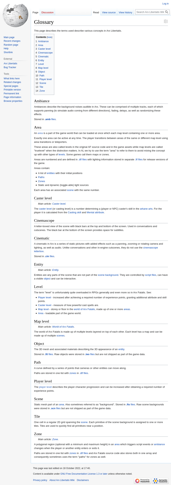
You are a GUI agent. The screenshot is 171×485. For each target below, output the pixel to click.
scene (70, 190)
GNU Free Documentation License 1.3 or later (83, 473)
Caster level (59, 203)
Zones (41, 181)
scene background (108, 274)
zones (72, 373)
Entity (55, 269)
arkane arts (146, 208)
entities (51, 173)
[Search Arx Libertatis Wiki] (152, 12)
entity (121, 349)
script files (150, 274)
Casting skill (74, 212)
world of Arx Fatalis (84, 309)
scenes (60, 335)
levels (61, 154)
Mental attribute (95, 212)
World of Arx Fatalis (63, 326)
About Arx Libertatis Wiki (61, 480)
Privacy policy (40, 480)
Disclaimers (83, 480)
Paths (41, 177)
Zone (55, 439)
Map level (43, 309)
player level (45, 386)
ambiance (159, 444)
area (40, 133)
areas (127, 309)
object (47, 278)
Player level (44, 297)
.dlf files (82, 159)
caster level (45, 208)
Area (40, 313)
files (50, 119)
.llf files (139, 159)
